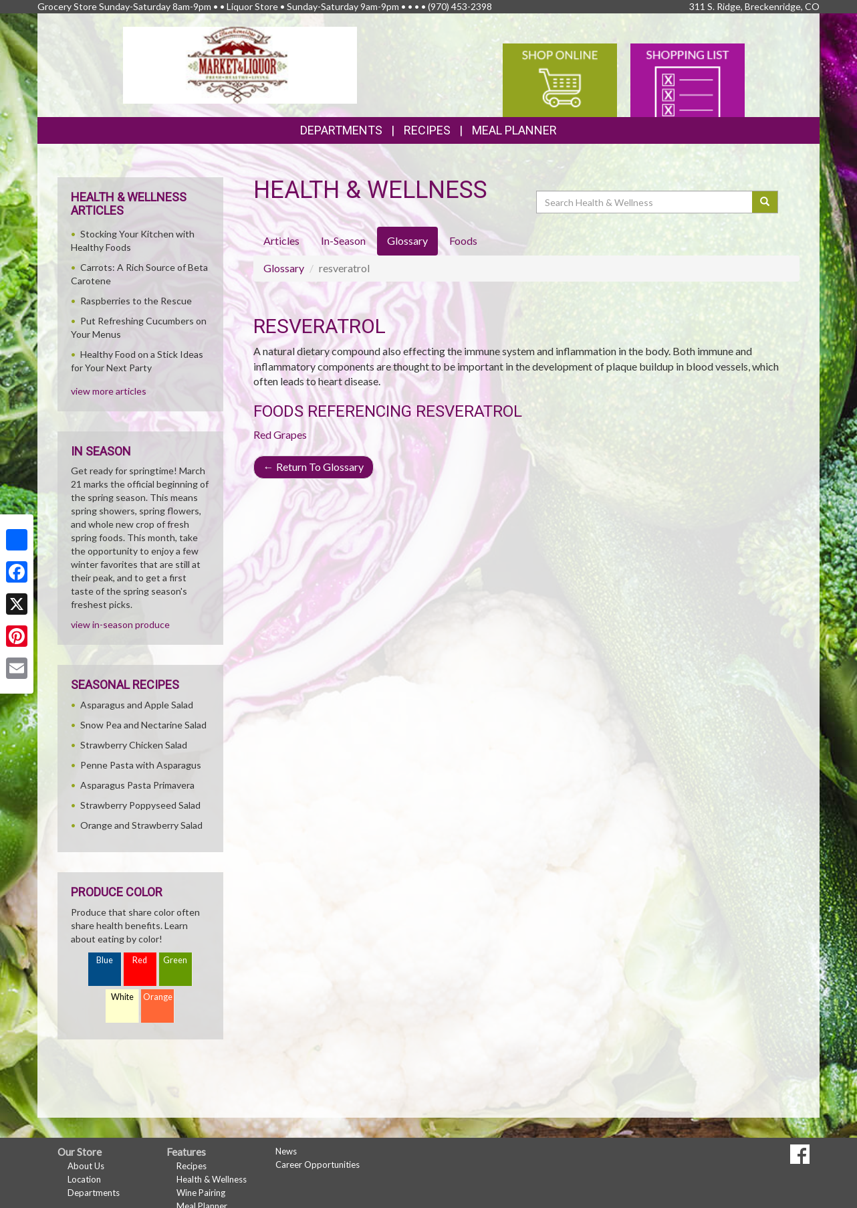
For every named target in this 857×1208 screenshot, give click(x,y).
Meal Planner (514, 130)
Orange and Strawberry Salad (141, 825)
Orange (157, 997)
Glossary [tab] (407, 240)
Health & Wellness (211, 1179)
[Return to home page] (240, 64)
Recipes (427, 130)
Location (84, 1179)
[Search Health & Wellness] (645, 202)
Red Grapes (280, 434)
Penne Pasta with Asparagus (140, 765)
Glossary (283, 268)
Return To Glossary (313, 466)
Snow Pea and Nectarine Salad (143, 724)
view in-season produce (120, 624)
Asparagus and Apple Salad (136, 704)
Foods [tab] (463, 240)
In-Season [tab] (343, 240)
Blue (104, 960)
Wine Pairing (200, 1192)
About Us (86, 1166)
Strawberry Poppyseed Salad (140, 805)
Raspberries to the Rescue (136, 300)
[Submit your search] (765, 202)
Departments (94, 1192)
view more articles (108, 391)
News (286, 1151)
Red (139, 960)
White (122, 997)
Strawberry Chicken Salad (133, 744)
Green (175, 960)
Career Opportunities (317, 1164)
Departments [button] (341, 130)
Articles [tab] (281, 240)
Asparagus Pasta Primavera (137, 785)
